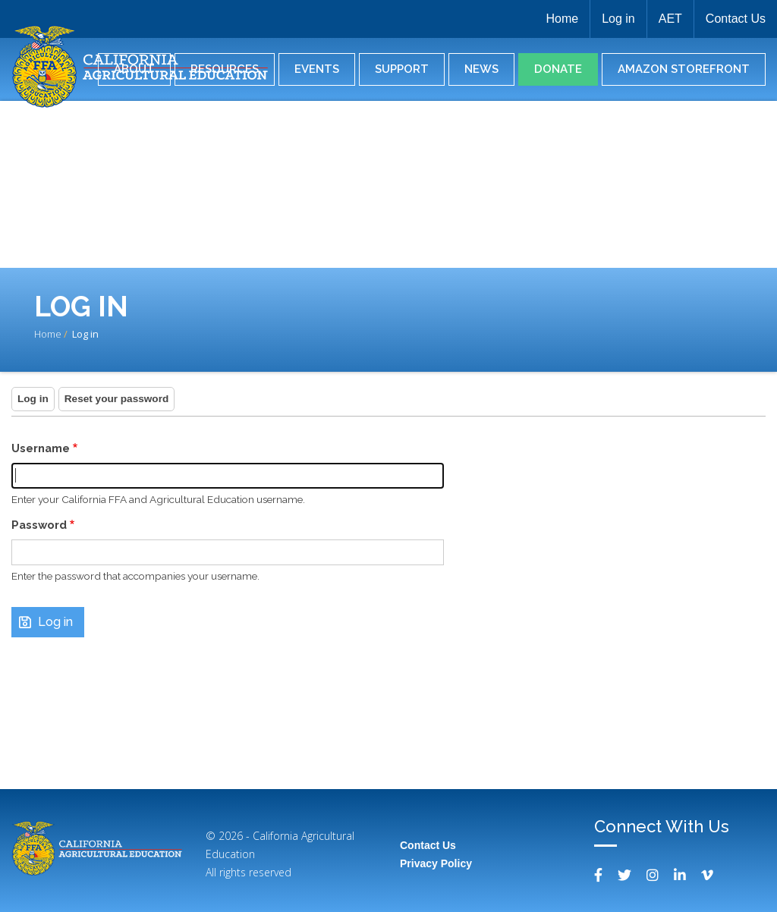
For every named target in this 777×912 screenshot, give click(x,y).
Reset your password (116, 398)
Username (40, 448)
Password (39, 524)
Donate (558, 69)
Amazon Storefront (684, 69)
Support (402, 69)
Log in (618, 18)
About (134, 69)
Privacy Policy (436, 863)
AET (670, 18)
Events (316, 69)
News (481, 69)
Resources (224, 69)
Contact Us (736, 18)
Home (562, 18)
